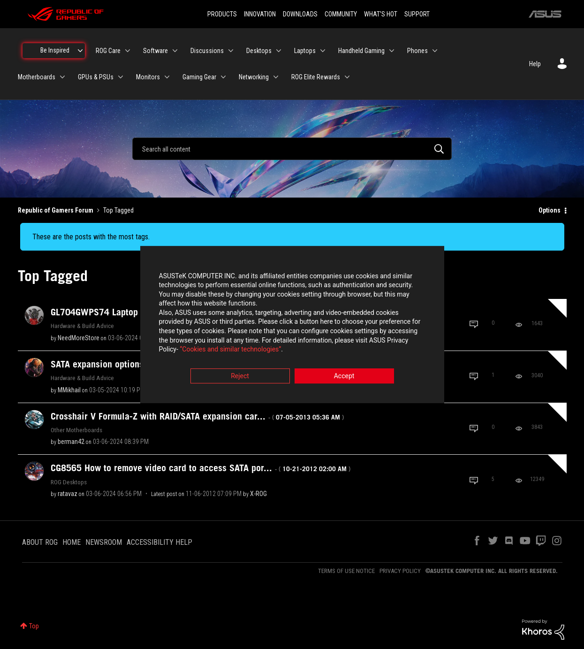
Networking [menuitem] (254, 77)
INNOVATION (260, 14)
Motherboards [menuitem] (36, 77)
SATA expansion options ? (140, 364)
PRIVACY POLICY (400, 570)
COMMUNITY (341, 14)
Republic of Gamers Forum (55, 210)
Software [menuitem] (155, 50)
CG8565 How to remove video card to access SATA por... (200, 467)
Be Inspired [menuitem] (54, 50)
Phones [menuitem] (417, 50)
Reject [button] (240, 376)
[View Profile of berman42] (71, 441)
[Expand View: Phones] (435, 50)
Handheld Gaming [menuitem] (361, 50)
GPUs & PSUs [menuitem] (96, 77)
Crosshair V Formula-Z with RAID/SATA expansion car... (197, 416)
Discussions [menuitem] (207, 50)
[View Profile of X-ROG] (258, 493)
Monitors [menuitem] (148, 77)
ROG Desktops (69, 482)
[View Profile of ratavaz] (67, 493)
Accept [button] (344, 376)
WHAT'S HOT (380, 14)
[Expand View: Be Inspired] (80, 50)
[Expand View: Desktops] (278, 50)
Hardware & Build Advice (82, 325)
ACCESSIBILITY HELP (159, 542)
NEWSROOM (103, 542)
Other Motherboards (76, 430)
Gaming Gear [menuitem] (199, 77)
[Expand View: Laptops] (322, 50)
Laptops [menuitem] (305, 50)
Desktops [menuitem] (259, 50)
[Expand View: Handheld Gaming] (391, 50)
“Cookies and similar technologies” (230, 350)
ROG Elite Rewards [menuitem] (315, 77)
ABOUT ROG (40, 542)
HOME (71, 542)
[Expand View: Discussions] (230, 50)
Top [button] (34, 626)
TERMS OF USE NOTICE (346, 570)
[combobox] (292, 148)
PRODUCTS (222, 14)
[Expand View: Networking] (276, 77)
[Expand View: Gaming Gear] (223, 77)
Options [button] (549, 210)
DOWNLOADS (300, 14)
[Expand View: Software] (175, 50)
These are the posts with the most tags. (91, 236)
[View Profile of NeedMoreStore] (78, 338)
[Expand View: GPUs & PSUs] (120, 77)
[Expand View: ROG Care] (127, 50)
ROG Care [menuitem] (108, 50)
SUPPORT (417, 14)
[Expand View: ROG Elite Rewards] (347, 77)
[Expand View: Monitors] (167, 77)
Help (535, 64)
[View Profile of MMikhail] (69, 390)
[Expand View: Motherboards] (62, 77)
